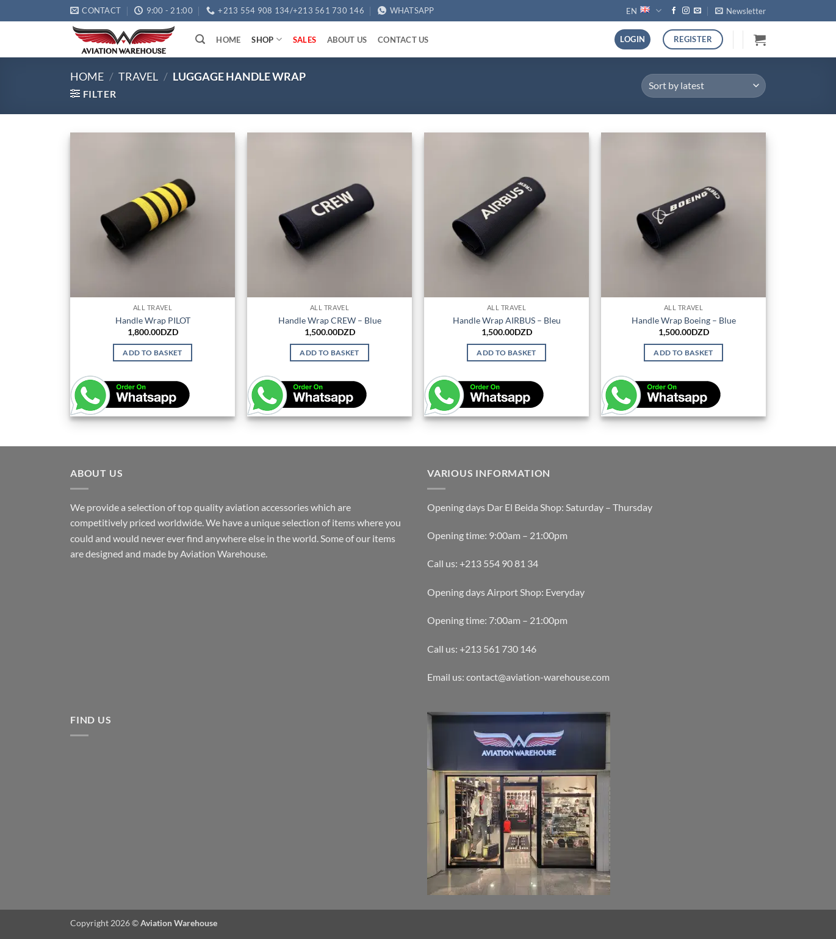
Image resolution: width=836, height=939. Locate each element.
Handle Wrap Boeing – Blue (684, 320)
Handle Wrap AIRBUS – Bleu (507, 320)
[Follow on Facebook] (673, 11)
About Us (347, 40)
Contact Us (403, 40)
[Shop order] (703, 86)
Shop (266, 39)
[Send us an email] (697, 11)
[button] (740, 11)
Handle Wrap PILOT (152, 320)
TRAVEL (138, 76)
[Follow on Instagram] (686, 11)
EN (643, 10)
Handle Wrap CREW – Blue (329, 320)
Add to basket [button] (152, 353)
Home (228, 40)
